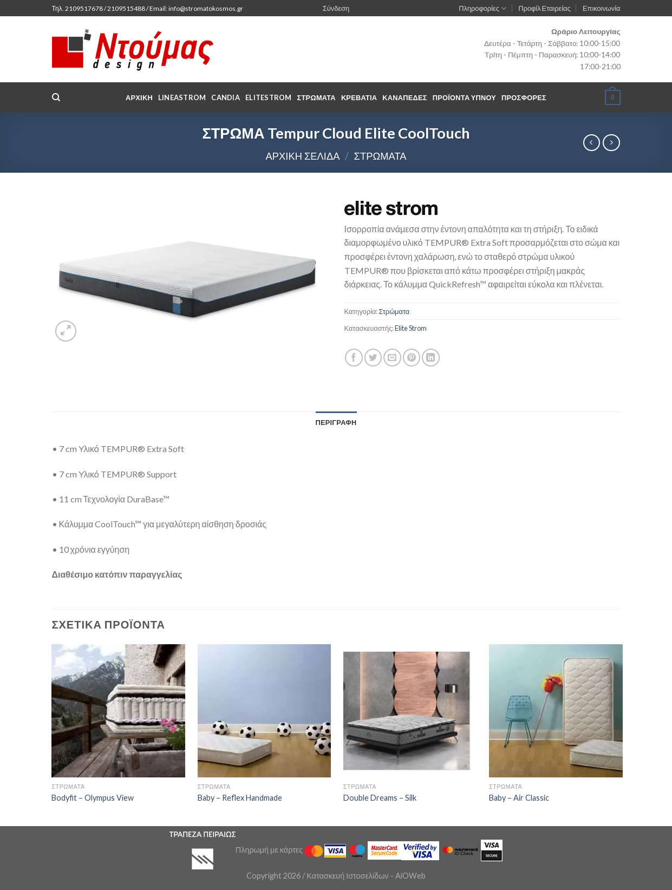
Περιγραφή (335, 422)
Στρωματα (316, 97)
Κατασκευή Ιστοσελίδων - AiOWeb (365, 875)
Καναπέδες (404, 97)
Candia (225, 97)
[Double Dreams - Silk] (410, 711)
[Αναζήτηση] (56, 97)
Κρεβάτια (359, 97)
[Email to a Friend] (392, 358)
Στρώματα (380, 156)
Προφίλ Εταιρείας (544, 8)
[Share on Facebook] (354, 358)
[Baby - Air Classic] (556, 711)
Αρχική (139, 97)
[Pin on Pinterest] (412, 358)
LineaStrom (182, 97)
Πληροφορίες (482, 8)
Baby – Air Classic (519, 797)
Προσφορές (523, 97)
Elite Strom (411, 328)
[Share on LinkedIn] (431, 358)
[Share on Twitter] (373, 358)
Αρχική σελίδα (302, 156)
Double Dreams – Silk (379, 797)
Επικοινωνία (601, 8)
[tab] (335, 422)
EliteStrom (268, 97)
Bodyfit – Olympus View (92, 797)
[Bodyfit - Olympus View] (118, 711)
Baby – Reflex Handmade (240, 797)
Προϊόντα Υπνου (464, 97)
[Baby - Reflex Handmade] (264, 711)
